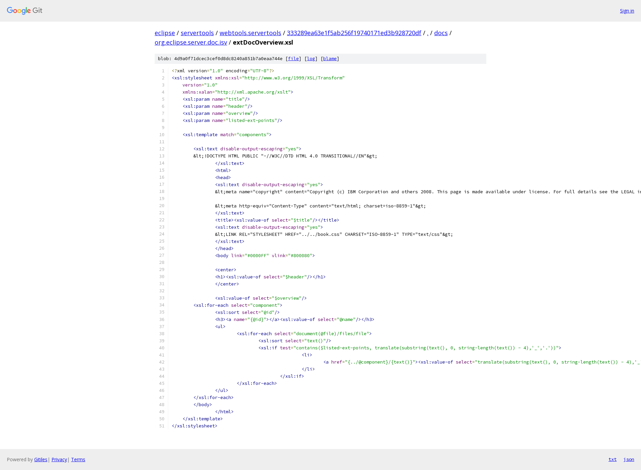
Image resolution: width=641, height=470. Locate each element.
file (293, 58)
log (311, 58)
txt (613, 459)
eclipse (165, 33)
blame (330, 58)
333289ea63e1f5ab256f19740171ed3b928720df (354, 33)
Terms (78, 459)
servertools (197, 33)
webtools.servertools (250, 33)
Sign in (627, 10)
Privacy (59, 459)
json (628, 459)
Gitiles (40, 459)
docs (441, 33)
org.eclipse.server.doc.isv (191, 42)
